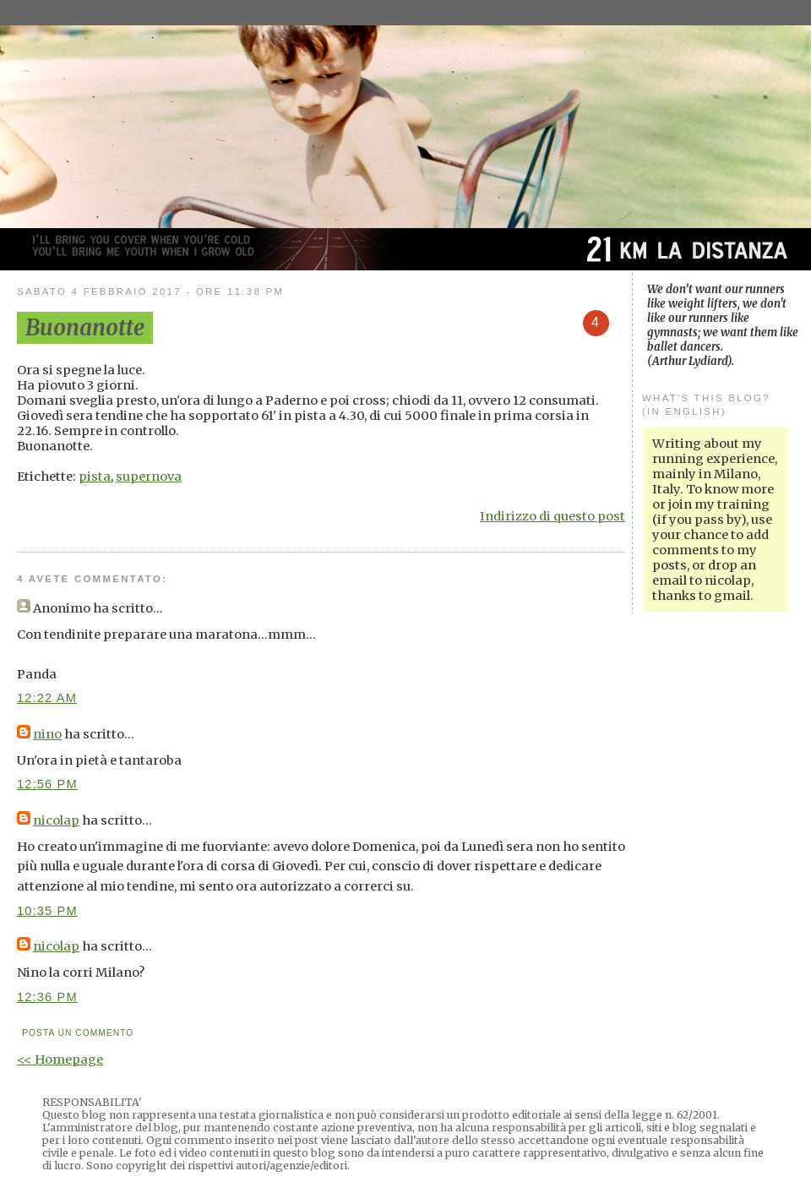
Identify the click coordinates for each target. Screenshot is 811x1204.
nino (47, 734)
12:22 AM (47, 698)
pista (95, 476)
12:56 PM (47, 784)
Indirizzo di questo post (552, 516)
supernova (149, 476)
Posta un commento (77, 1033)
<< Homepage (60, 1059)
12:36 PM (47, 997)
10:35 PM (47, 911)
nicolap (56, 820)
